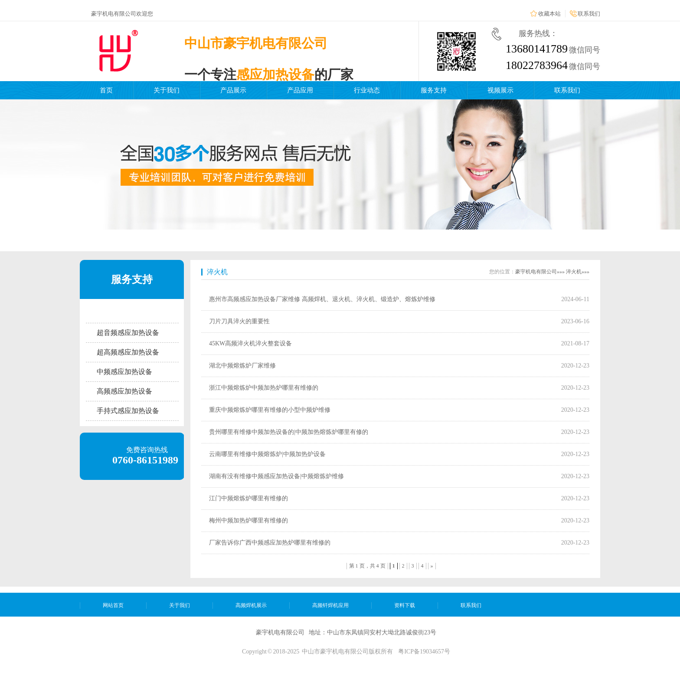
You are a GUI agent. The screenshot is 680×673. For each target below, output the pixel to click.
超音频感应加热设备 (128, 332)
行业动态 (367, 90)
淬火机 (217, 272)
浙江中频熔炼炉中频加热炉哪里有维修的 (263, 387)
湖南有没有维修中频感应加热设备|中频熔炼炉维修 (276, 476)
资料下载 (404, 605)
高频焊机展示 (251, 605)
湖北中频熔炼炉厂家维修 (242, 365)
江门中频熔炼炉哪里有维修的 (248, 498)
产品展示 (233, 90)
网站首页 (113, 605)
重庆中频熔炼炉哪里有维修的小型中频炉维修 (269, 410)
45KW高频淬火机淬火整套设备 (250, 343)
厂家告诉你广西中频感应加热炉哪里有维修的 (269, 542)
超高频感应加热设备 (128, 352)
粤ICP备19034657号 (424, 651)
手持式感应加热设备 (128, 410)
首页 (106, 90)
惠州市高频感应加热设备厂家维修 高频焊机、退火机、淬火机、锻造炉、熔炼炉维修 (322, 299)
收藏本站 (549, 13)
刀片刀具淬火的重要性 (239, 321)
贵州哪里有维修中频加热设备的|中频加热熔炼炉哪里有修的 (288, 432)
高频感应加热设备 (124, 391)
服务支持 (434, 90)
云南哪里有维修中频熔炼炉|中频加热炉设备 (267, 454)
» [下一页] (432, 566)
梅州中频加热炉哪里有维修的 (248, 520)
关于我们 (167, 90)
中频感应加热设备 (124, 371)
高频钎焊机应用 (330, 605)
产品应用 (300, 90)
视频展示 (500, 90)
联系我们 (589, 13)
